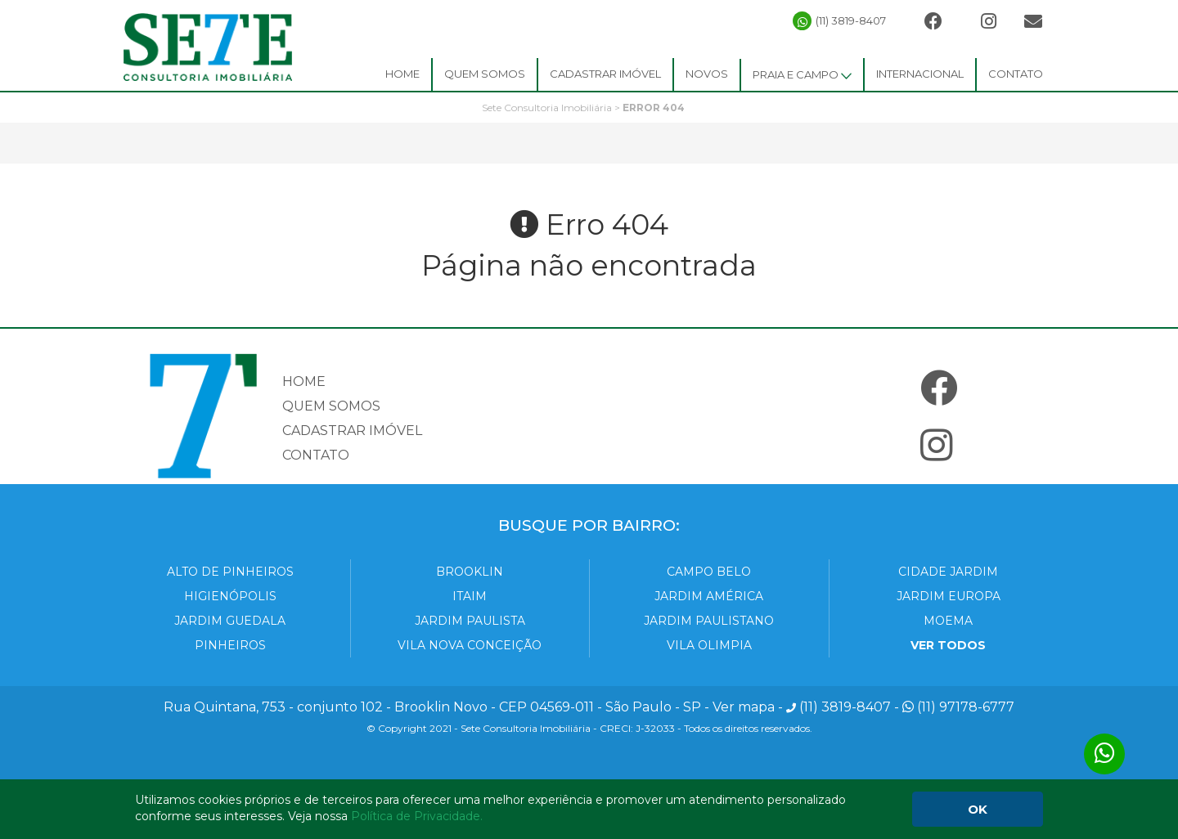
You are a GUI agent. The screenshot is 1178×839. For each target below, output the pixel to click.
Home (402, 73)
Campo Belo (709, 571)
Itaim (469, 596)
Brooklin (469, 571)
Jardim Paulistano (709, 620)
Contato (1015, 73)
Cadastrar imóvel (352, 430)
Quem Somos (484, 73)
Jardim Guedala (230, 620)
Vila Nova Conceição (470, 645)
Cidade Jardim (948, 571)
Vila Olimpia (709, 645)
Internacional (920, 73)
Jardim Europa (948, 596)
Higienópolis (230, 596)
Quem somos (331, 406)
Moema (948, 620)
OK (977, 809)
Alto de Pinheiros (230, 571)
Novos (707, 73)
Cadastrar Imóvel (605, 73)
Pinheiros (230, 645)
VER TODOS (948, 645)
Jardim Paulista (470, 620)
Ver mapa (744, 707)
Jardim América (708, 596)
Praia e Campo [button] (802, 74)
